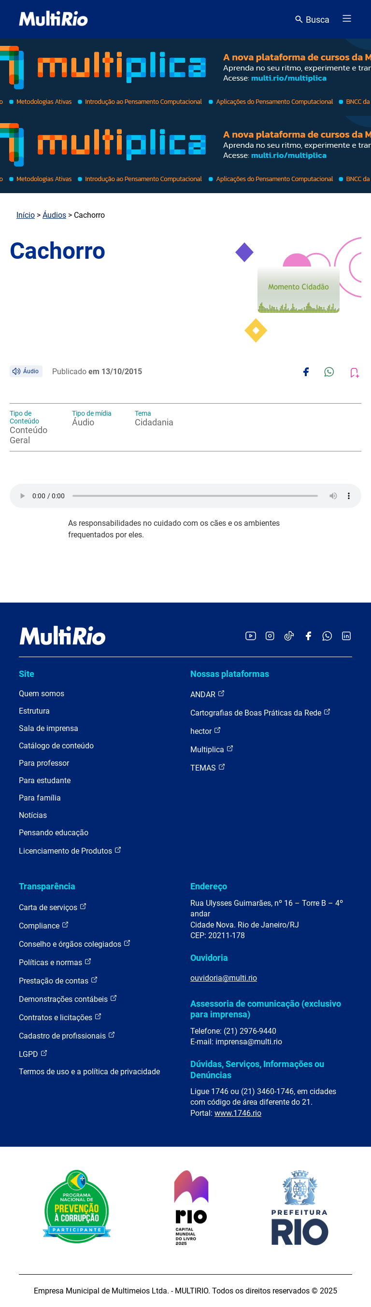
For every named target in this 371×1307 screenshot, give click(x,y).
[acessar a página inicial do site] (53, 19)
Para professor (44, 763)
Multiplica (212, 749)
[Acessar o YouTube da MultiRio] (251, 637)
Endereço (208, 886)
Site (26, 674)
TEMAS (208, 767)
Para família (40, 797)
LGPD (33, 1054)
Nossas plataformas (229, 674)
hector (205, 731)
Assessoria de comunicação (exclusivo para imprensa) (265, 1008)
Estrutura (34, 711)
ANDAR (207, 694)
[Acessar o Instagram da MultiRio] (270, 637)
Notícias (33, 815)
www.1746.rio (237, 1113)
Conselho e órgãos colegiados (75, 944)
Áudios (54, 215)
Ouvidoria (209, 958)
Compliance (44, 925)
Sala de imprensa (48, 728)
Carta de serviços (53, 907)
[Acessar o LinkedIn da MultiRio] (346, 637)
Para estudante (45, 780)
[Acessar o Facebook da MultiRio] (308, 637)
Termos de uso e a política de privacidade (89, 1071)
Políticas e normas (55, 962)
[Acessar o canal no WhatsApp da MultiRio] (327, 637)
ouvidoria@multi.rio (223, 978)
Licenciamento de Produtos (70, 850)
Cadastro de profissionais (67, 1035)
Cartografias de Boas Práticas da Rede (260, 712)
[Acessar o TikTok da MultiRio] (289, 637)
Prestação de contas (58, 980)
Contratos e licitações (60, 1017)
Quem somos (41, 693)
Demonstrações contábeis (68, 999)
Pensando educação (53, 832)
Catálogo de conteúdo (56, 745)
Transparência (47, 886)
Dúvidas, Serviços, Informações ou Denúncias (257, 1069)
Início (25, 215)
